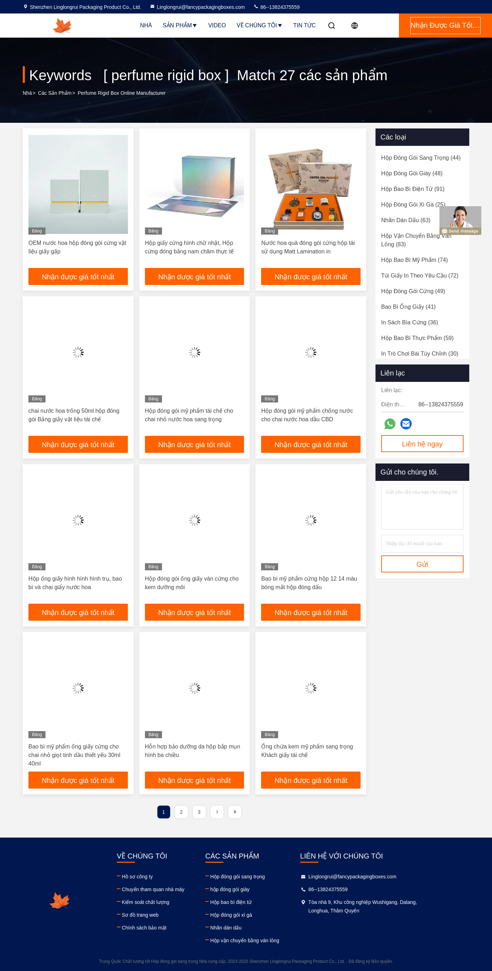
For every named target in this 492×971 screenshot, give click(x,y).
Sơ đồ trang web (156, 915)
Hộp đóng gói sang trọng (270, 876)
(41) (408, 307)
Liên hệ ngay (422, 444)
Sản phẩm (180, 25)
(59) (417, 338)
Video (217, 25)
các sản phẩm (55, 93)
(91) (412, 189)
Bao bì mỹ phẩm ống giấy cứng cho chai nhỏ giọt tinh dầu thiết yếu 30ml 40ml (74, 755)
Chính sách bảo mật (160, 928)
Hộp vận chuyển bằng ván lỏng (277, 940)
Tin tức (304, 25)
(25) (413, 205)
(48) (412, 173)
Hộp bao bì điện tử (263, 902)
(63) (406, 220)
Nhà (146, 25)
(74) (414, 260)
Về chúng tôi (260, 25)
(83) (416, 240)
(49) (413, 291)
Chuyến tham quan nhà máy (169, 889)
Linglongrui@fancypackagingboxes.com (197, 7)
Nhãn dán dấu (258, 928)
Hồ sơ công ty (153, 876)
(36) (409, 322)
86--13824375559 (276, 7)
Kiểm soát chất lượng (162, 902)
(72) (420, 276)
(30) (419, 354)
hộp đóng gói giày (262, 889)
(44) (421, 158)
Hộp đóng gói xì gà (264, 915)
